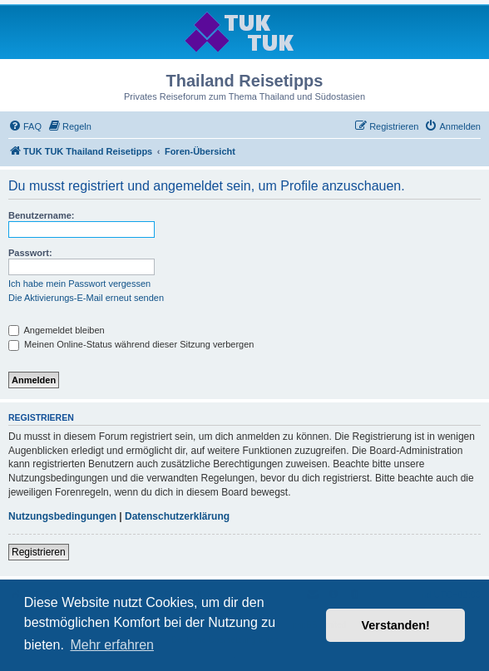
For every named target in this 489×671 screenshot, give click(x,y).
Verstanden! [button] (396, 625)
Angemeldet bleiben (56, 330)
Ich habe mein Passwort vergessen (79, 284)
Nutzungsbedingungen (62, 516)
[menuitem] (25, 126)
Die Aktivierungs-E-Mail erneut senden (86, 298)
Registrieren (39, 552)
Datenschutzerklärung (177, 516)
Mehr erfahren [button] (112, 645)
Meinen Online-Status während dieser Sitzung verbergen (131, 344)
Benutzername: (41, 215)
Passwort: (30, 253)
